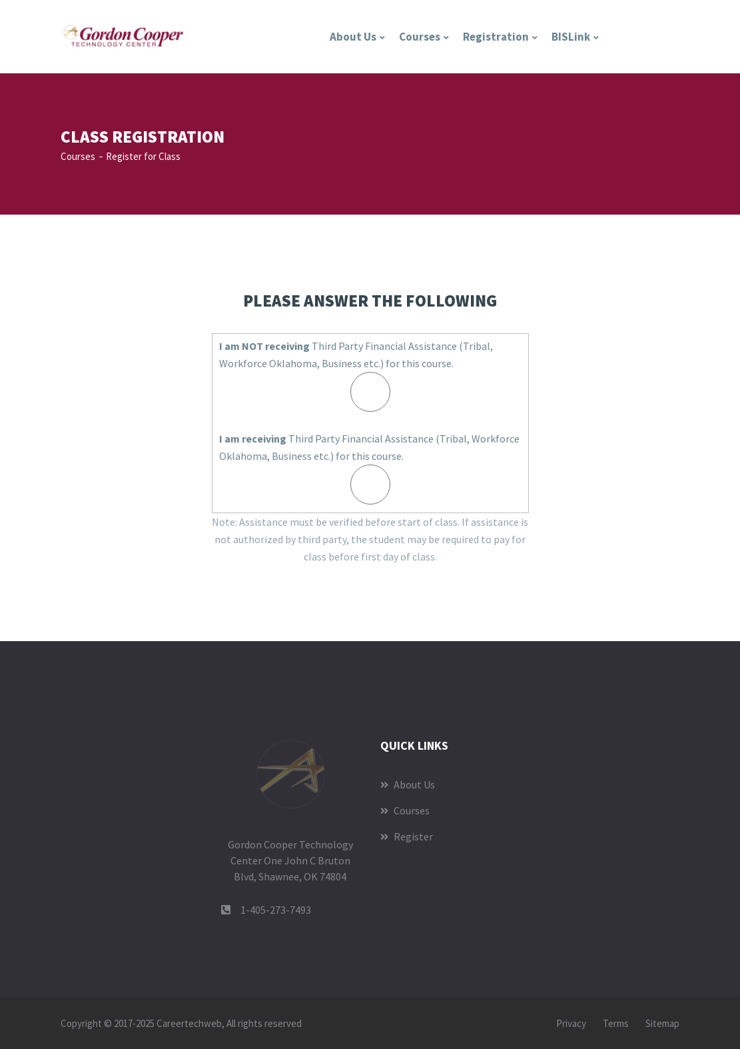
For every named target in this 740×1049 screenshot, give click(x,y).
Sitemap (662, 1023)
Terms (616, 1023)
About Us (353, 36)
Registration (496, 36)
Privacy (571, 1023)
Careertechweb (189, 1023)
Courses (419, 36)
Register (406, 836)
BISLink (571, 36)
